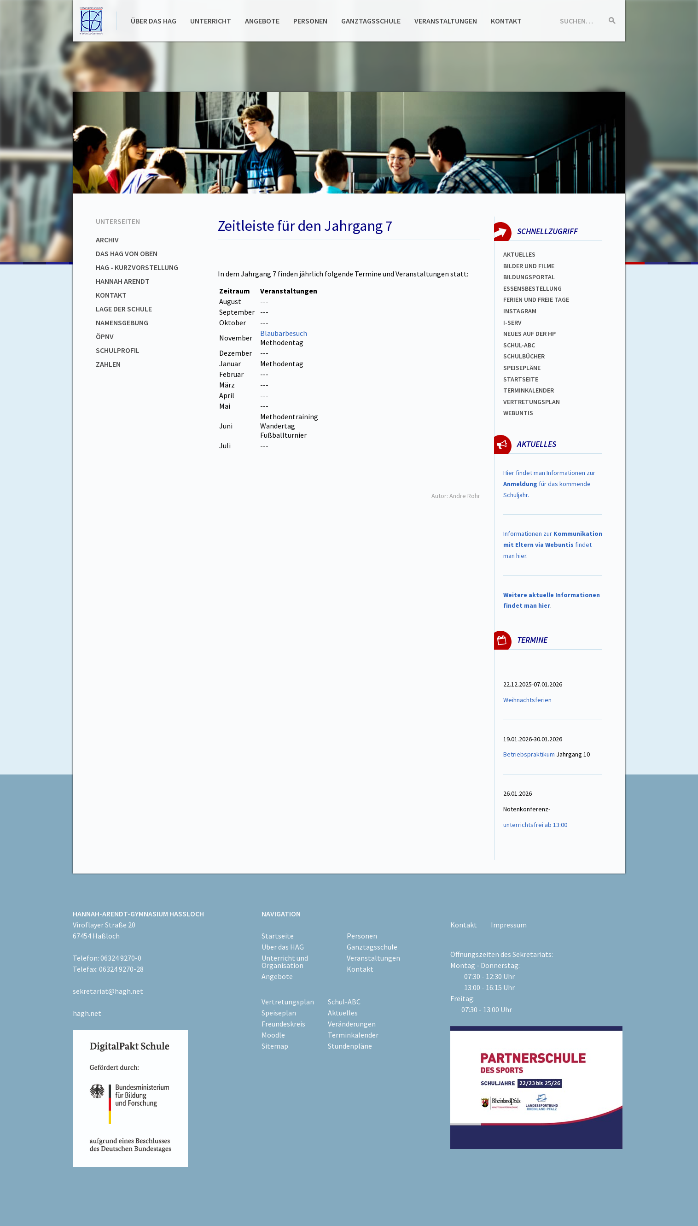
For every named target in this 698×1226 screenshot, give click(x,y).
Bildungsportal (529, 277)
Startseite (520, 379)
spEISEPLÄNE (522, 368)
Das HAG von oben (126, 253)
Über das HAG (153, 20)
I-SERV (512, 322)
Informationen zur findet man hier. (552, 544)
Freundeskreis (283, 1023)
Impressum (509, 924)
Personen (310, 20)
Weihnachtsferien (527, 700)
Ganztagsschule (371, 20)
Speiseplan (279, 1012)
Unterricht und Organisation (285, 961)
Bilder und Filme (528, 266)
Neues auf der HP (529, 333)
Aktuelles (519, 254)
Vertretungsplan (531, 402)
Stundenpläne (350, 1045)
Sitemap (275, 1045)
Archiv (107, 239)
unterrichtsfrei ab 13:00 (535, 825)
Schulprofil (118, 350)
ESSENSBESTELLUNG (532, 288)
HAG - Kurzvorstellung (137, 267)
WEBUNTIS (518, 413)
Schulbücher (524, 356)
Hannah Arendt (123, 281)
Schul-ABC (344, 1001)
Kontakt (506, 20)
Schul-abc (519, 345)
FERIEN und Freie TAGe (536, 299)
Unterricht (210, 20)
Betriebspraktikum (529, 754)
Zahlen (108, 364)
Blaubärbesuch (283, 333)
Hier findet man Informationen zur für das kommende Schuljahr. (549, 484)
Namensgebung (122, 322)
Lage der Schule (124, 308)
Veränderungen (352, 1023)
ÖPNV (105, 336)
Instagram (519, 311)
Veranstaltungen (445, 20)
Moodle (273, 1034)
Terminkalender (528, 390)
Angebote (262, 20)
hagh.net (87, 1013)
